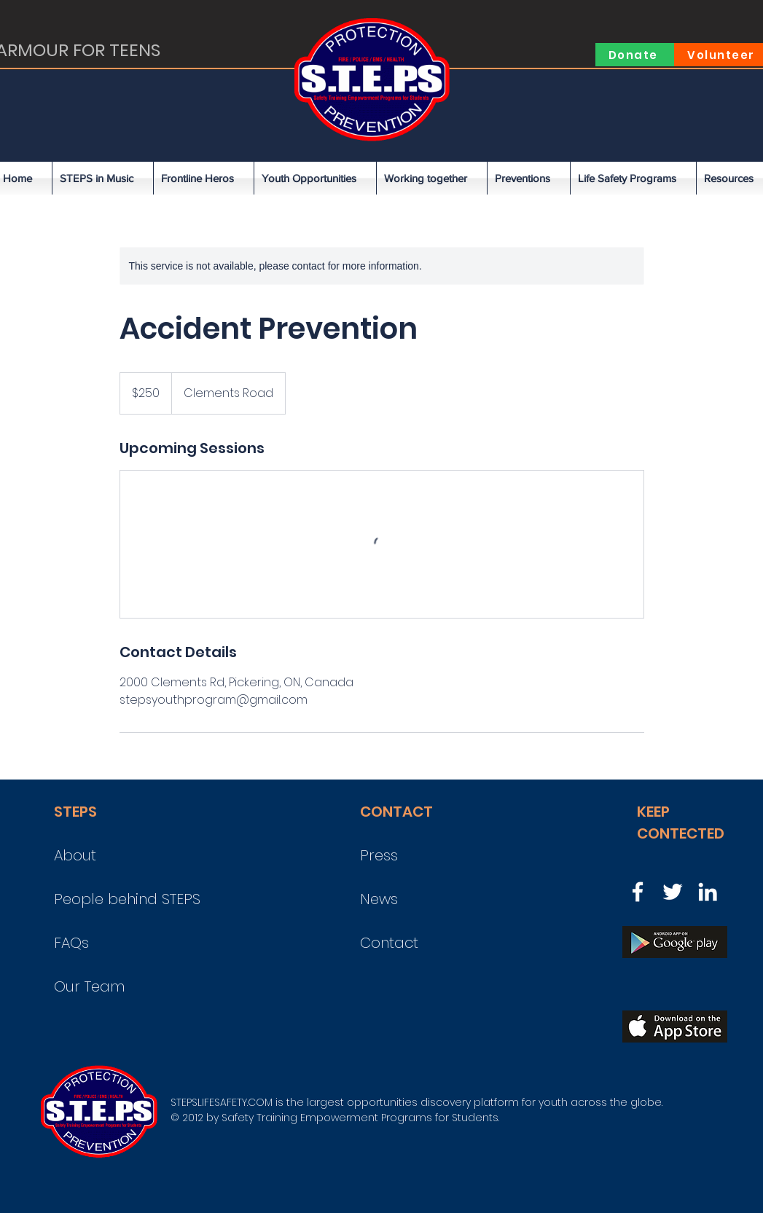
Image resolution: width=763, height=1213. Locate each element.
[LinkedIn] (707, 892)
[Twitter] (673, 892)
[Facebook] (638, 892)
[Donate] (634, 54)
